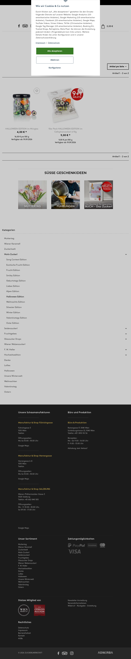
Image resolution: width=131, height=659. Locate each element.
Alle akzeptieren (54, 51)
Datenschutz (54, 43)
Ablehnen (54, 60)
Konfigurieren (55, 68)
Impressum (40, 43)
